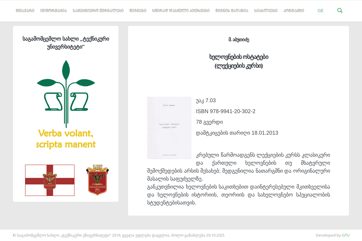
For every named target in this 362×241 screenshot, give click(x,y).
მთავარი (25, 11)
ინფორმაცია (53, 11)
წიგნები (137, 11)
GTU (346, 235)
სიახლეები (265, 11)
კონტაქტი (293, 11)
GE (321, 10)
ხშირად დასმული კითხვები (181, 11)
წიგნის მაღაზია (231, 11)
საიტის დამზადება (17, 232)
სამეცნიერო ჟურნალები (98, 11)
